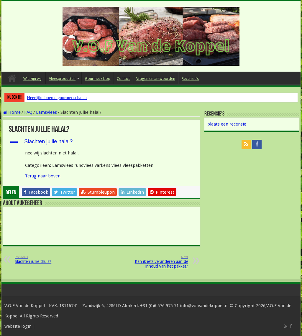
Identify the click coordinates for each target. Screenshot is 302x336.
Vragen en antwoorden (155, 78)
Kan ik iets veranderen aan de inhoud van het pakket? (158, 262)
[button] (101, 142)
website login (18, 326)
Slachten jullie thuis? (45, 259)
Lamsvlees (46, 112)
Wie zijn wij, (32, 78)
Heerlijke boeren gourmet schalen (57, 97)
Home (12, 78)
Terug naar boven (42, 176)
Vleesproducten (62, 78)
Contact (123, 78)
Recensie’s (190, 78)
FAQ (28, 112)
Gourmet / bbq (97, 78)
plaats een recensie (226, 124)
